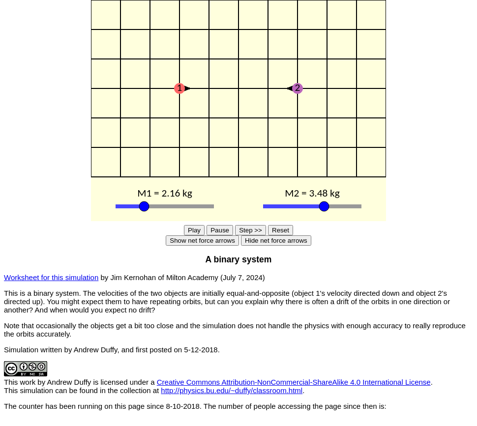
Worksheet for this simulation (51, 277)
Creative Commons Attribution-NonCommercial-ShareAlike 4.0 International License (294, 382)
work (28, 382)
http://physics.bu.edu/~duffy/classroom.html (231, 390)
